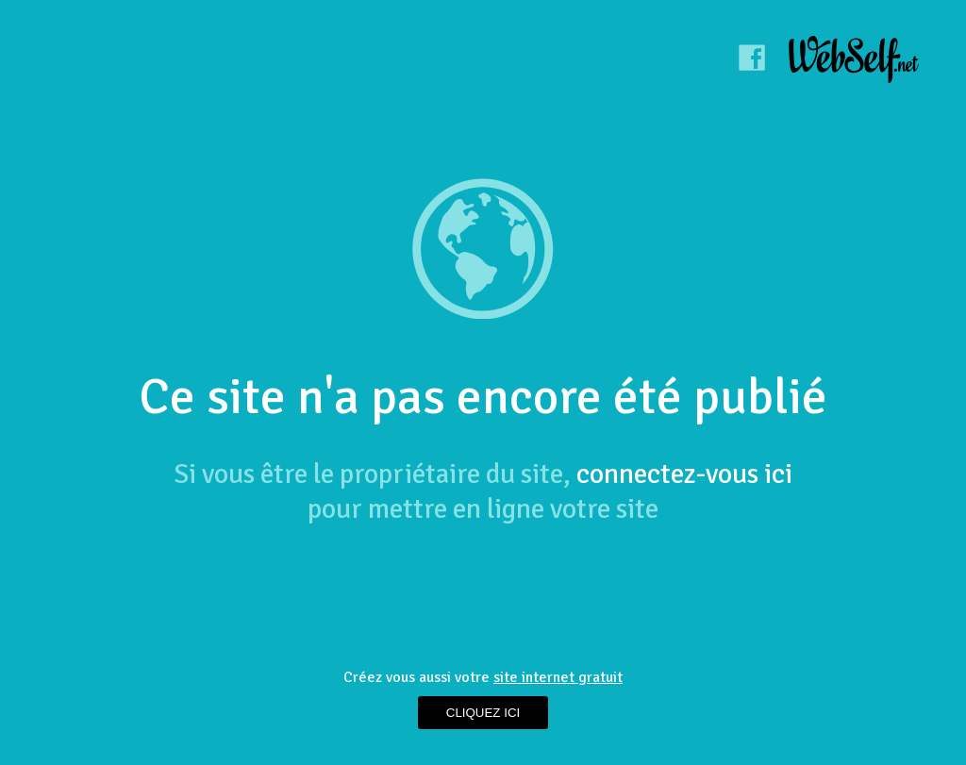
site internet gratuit (558, 677)
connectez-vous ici (684, 474)
